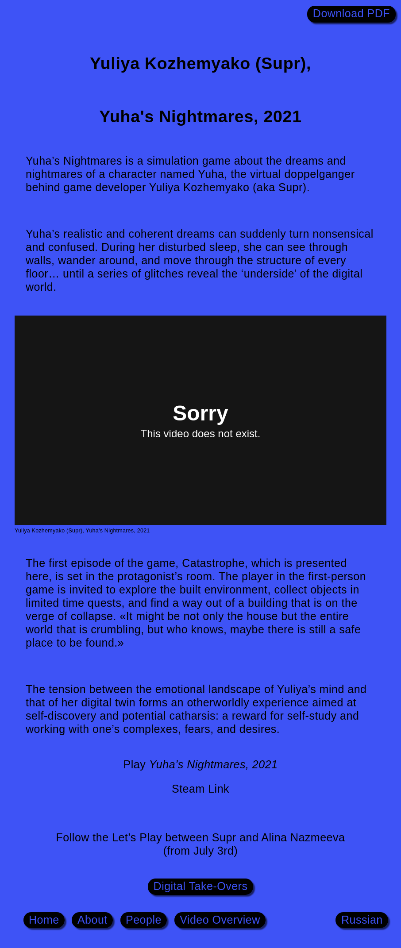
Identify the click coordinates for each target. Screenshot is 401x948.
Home (44, 919)
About (92, 919)
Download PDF (351, 13)
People (144, 919)
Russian (362, 919)
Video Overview (220, 919)
